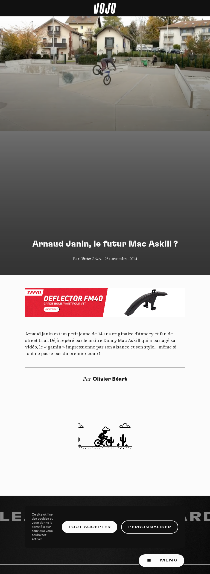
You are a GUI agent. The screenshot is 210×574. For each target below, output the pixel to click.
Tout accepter (89, 527)
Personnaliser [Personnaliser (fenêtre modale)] (149, 527)
